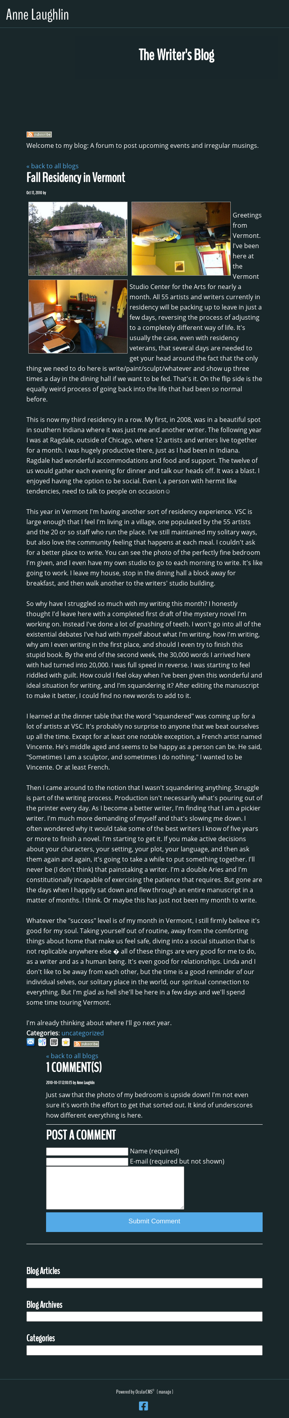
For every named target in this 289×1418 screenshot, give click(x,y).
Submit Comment (154, 1221)
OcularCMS (144, 1392)
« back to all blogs (52, 166)
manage (165, 1392)
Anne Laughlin (37, 14)
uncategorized (82, 1033)
